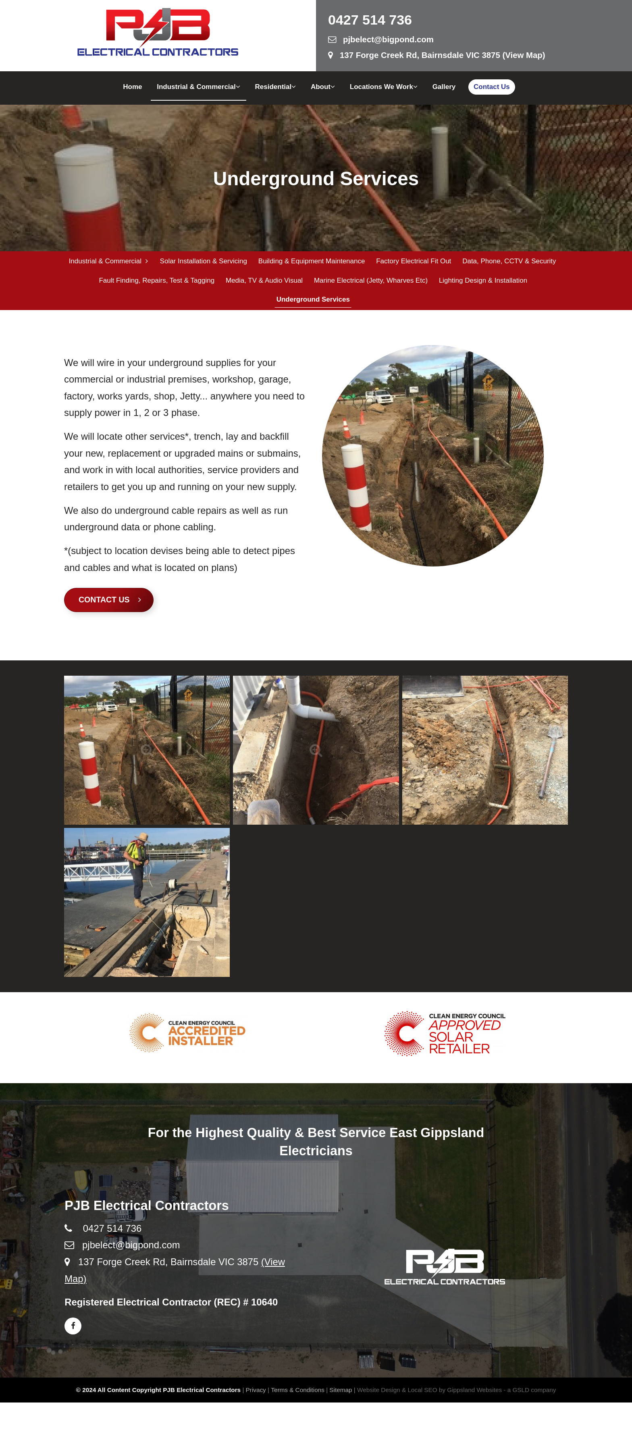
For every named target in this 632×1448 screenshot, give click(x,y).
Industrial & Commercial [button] (198, 87)
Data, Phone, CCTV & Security (507, 261)
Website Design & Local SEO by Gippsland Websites (429, 1394)
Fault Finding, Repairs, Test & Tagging (156, 282)
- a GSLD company (529, 1394)
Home (132, 87)
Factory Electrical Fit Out (412, 261)
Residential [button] (275, 87)
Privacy (256, 1394)
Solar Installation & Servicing (202, 261)
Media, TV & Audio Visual (263, 282)
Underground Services (312, 303)
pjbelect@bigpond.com (381, 39)
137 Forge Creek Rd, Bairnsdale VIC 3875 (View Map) (436, 55)
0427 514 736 (370, 19)
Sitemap (340, 1394)
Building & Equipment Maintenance (311, 261)
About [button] (323, 87)
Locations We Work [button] (384, 87)
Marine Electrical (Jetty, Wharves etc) (369, 282)
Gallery (444, 87)
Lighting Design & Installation (481, 282)
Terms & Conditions (297, 1394)
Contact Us (492, 87)
